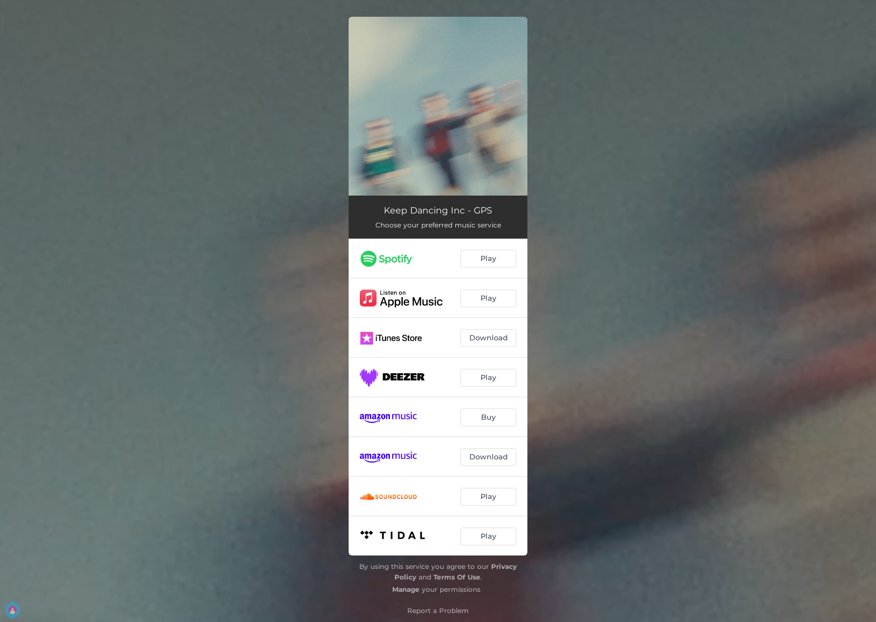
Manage (406, 589)
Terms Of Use (457, 577)
